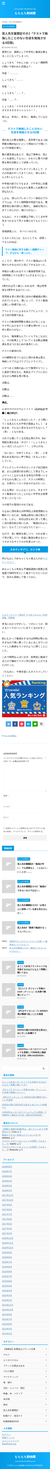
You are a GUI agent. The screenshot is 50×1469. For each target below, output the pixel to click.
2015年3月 (7, 1295)
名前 (5, 796)
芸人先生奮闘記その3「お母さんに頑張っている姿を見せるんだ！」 (32, 909)
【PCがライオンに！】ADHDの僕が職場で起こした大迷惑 (24, 1098)
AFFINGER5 (38, 1465)
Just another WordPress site (25, 1461)
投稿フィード (8, 1438)
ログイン (6, 1434)
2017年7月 (7, 1214)
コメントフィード (10, 1441)
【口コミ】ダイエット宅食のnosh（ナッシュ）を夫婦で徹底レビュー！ (31, 991)
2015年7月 (7, 1276)
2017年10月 (7, 1200)
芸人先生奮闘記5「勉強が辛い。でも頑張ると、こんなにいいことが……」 (32, 868)
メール (6, 806)
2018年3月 (7, 1186)
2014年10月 (7, 1310)
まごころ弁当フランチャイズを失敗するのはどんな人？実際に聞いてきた (32, 969)
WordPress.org (9, 1444)
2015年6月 (7, 1281)
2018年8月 (7, 1167)
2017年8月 (7, 1210)
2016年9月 (7, 1252)
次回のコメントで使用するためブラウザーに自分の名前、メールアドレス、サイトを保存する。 (24, 829)
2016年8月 (7, 1257)
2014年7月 (7, 1319)
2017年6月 (7, 1219)
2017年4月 (7, 1229)
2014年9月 (7, 1314)
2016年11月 (7, 1243)
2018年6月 (7, 1176)
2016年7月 (7, 1262)
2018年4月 (7, 1181)
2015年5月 (7, 1286)
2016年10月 (7, 1248)
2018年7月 (7, 1171)
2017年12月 (7, 1195)
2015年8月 (7, 1272)
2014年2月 (7, 1334)
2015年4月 (7, 1291)
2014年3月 (7, 1329)
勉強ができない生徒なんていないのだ (20, 1135)
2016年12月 (7, 1238)
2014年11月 (7, 1305)
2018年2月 (7, 1190)
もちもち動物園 (25, 13)
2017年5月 (7, 1224)
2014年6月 (7, 1324)
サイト (6, 817)
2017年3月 (7, 1233)
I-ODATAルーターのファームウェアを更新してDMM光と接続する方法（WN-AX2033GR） (32, 1052)
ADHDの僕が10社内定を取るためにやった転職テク (24, 1106)
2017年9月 (7, 1205)
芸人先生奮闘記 (10, 736)
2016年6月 (7, 1267)
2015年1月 (7, 1300)
